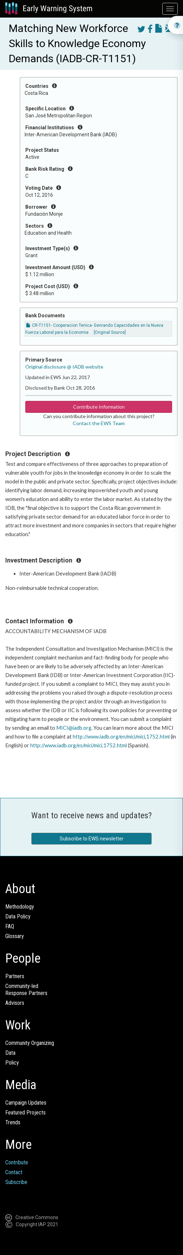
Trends (12, 1122)
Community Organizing (29, 1043)
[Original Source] (110, 332)
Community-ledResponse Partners (26, 989)
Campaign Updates (25, 1102)
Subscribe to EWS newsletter (92, 838)
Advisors (14, 1003)
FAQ (9, 926)
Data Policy (18, 916)
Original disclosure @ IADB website (64, 367)
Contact (13, 1172)
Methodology (19, 906)
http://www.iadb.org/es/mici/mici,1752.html (78, 745)
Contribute (16, 1162)
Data (10, 1052)
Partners (14, 976)
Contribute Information (99, 407)
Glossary (14, 936)
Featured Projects (25, 1112)
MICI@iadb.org (73, 728)
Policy (12, 1062)
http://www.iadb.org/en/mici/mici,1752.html (121, 737)
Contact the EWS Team (99, 423)
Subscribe (16, 1182)
